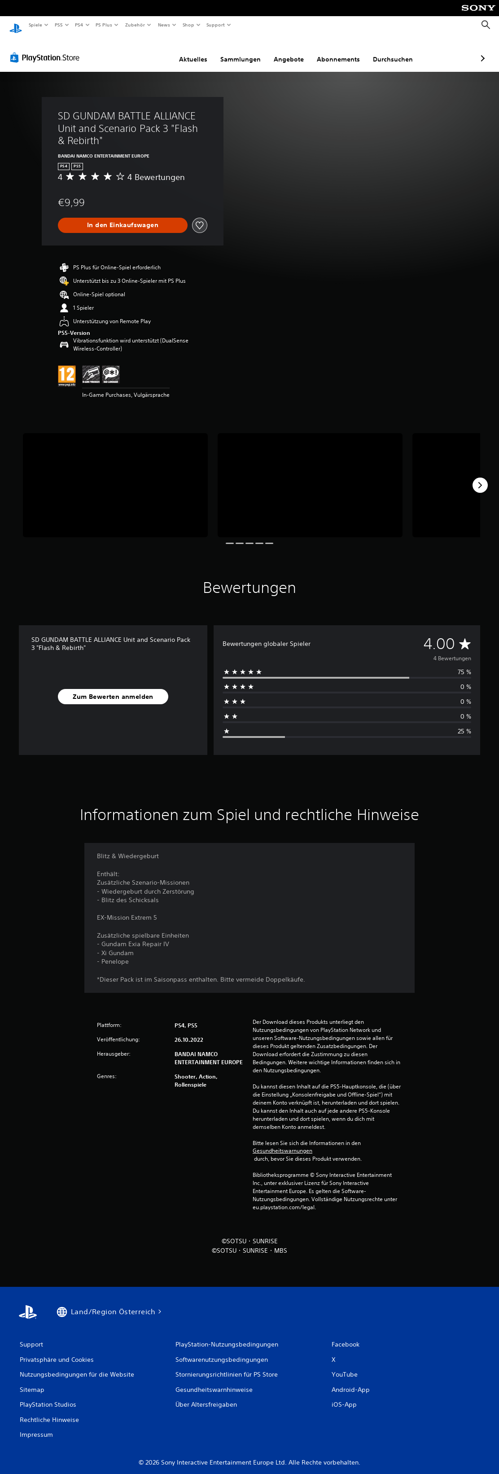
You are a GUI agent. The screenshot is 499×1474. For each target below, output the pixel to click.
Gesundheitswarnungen (282, 1142)
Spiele (35, 25)
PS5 (59, 25)
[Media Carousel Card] (115, 477)
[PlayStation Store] (46, 49)
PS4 (79, 25)
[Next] (480, 476)
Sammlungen (193, 51)
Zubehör (135, 25)
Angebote (241, 51)
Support (215, 25)
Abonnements (290, 51)
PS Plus (104, 25)
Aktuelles (145, 51)
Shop (188, 25)
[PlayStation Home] (15, 25)
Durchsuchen (345, 51)
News (164, 25)
